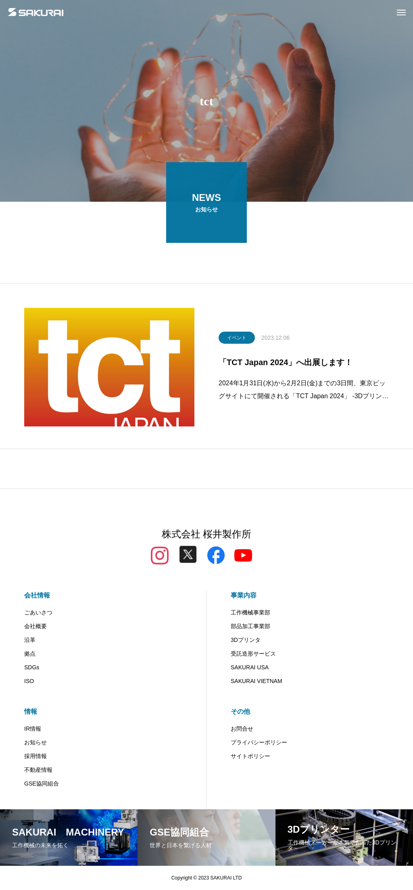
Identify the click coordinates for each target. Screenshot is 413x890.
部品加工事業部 (250, 626)
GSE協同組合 (41, 783)
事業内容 (244, 595)
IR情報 (32, 728)
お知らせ (35, 742)
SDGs (31, 667)
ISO (29, 681)
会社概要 (35, 626)
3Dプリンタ (246, 640)
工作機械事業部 (250, 612)
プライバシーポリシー (259, 742)
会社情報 (37, 595)
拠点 (29, 653)
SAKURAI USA (250, 667)
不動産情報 (38, 770)
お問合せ (242, 728)
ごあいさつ (38, 612)
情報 (30, 711)
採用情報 (35, 756)
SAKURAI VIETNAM (256, 681)
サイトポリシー (250, 756)
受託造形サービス (253, 653)
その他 (240, 711)
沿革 (29, 640)
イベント (236, 340)
